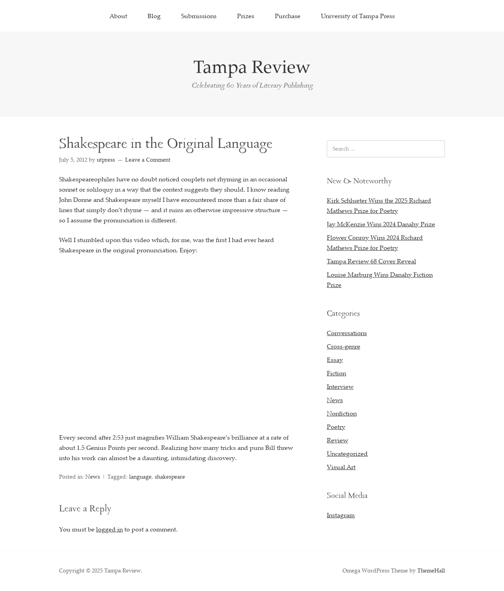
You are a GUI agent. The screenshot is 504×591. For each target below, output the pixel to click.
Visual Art (341, 466)
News (92, 476)
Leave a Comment (147, 159)
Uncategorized (347, 453)
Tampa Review (252, 66)
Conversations (347, 332)
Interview (340, 386)
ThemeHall (431, 570)
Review (337, 440)
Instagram (341, 515)
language (140, 476)
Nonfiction (342, 413)
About (118, 15)
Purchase (287, 15)
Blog (154, 15)
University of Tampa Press (358, 15)
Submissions (199, 15)
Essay (335, 359)
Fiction (336, 373)
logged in (109, 529)
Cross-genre (343, 346)
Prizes (245, 15)
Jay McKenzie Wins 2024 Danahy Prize (381, 224)
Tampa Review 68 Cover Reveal (371, 261)
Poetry (336, 426)
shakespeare (170, 476)
